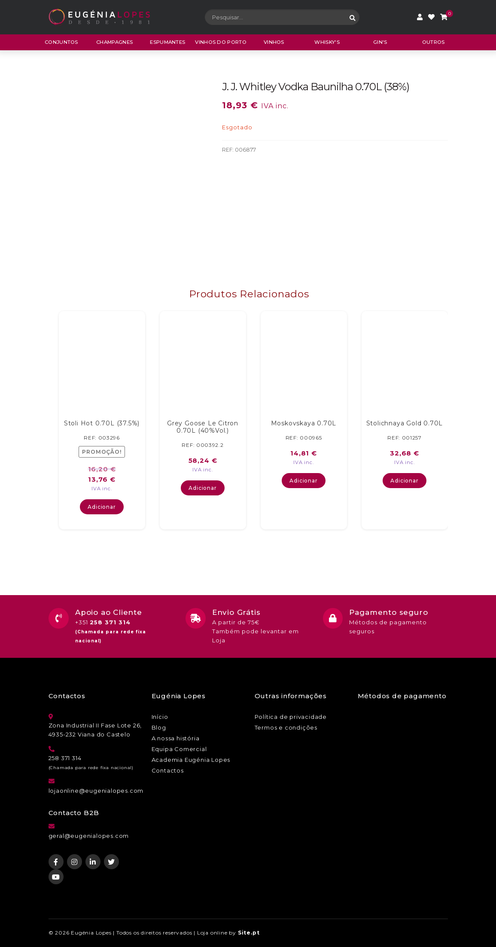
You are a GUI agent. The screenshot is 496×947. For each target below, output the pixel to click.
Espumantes (167, 42)
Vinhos (274, 42)
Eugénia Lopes (91, 932)
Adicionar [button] (102, 507)
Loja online (212, 932)
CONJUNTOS (61, 42)
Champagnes (114, 42)
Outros (433, 42)
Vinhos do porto (220, 42)
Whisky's (326, 42)
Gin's (380, 42)
